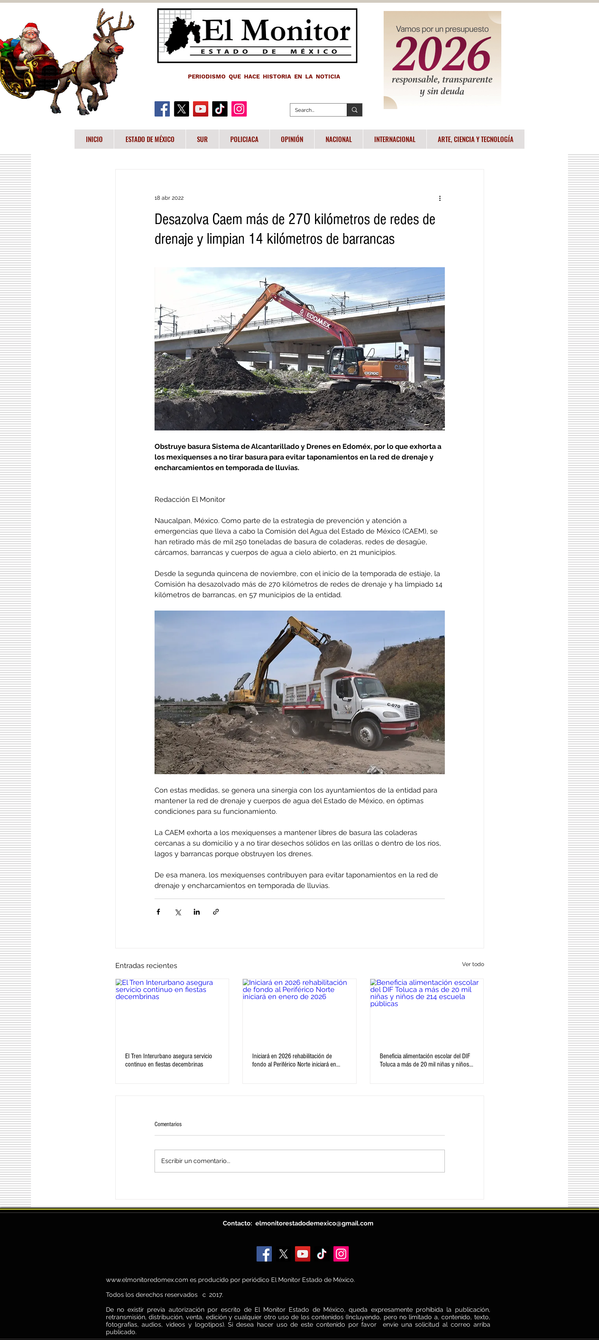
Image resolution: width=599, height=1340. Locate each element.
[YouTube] (200, 109)
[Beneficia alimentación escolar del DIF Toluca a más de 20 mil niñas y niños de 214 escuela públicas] (427, 1011)
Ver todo (473, 964)
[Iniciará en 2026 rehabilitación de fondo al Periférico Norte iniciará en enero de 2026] (299, 1011)
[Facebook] (162, 109)
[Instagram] (239, 109)
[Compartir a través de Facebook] (158, 911)
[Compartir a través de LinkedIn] (196, 911)
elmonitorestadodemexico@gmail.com (314, 1223)
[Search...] (312, 110)
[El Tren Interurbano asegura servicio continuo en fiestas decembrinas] (172, 1011)
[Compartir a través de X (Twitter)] (177, 911)
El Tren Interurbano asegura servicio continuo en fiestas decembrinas (168, 1060)
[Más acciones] (440, 197)
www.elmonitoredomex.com (147, 1279)
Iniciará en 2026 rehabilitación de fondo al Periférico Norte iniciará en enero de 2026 (294, 1060)
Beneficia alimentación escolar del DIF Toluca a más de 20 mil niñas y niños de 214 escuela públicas (425, 1060)
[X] (181, 109)
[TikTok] (220, 109)
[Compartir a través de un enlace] (216, 911)
